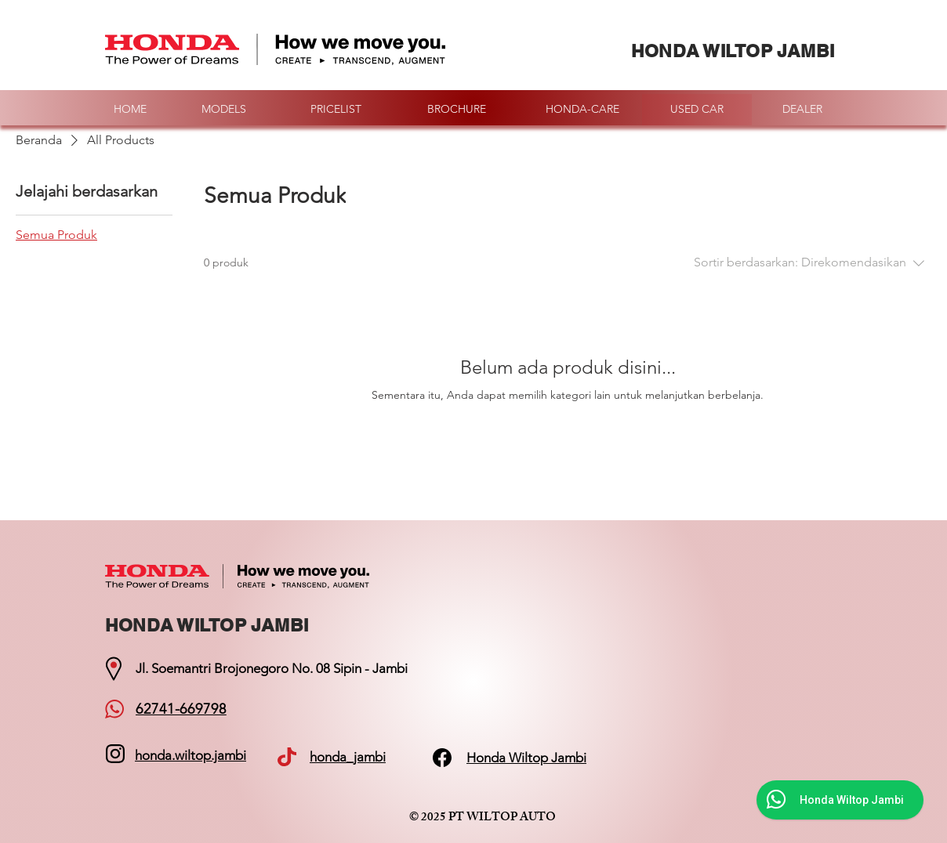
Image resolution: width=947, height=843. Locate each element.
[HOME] (130, 109)
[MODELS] (223, 109)
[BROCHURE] (456, 109)
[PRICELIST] (335, 109)
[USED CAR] (697, 109)
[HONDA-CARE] (582, 109)
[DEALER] (802, 109)
